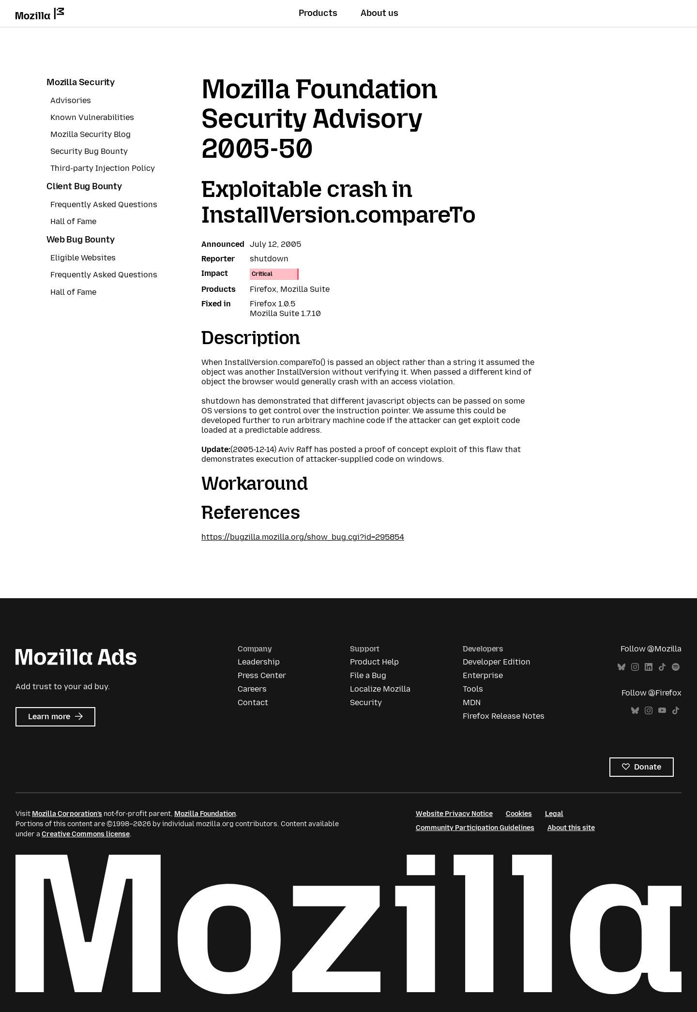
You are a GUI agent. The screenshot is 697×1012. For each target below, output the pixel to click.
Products (318, 13)
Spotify (676, 667)
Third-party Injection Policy (102, 168)
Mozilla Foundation (205, 814)
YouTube (662, 711)
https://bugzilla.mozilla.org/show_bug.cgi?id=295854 (302, 537)
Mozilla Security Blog (90, 134)
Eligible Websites (83, 257)
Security (366, 702)
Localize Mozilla (380, 689)
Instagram (635, 667)
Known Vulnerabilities (92, 117)
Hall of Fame (73, 221)
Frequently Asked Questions (103, 204)
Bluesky (621, 667)
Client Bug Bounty (84, 186)
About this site (571, 828)
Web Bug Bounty (80, 239)
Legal (554, 814)
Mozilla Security (80, 82)
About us (379, 13)
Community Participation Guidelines (475, 828)
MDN (472, 702)
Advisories (70, 100)
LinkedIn (648, 667)
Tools (473, 689)
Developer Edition (496, 661)
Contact (253, 702)
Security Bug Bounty (89, 151)
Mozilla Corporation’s (67, 814)
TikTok (662, 667)
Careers (252, 689)
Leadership (259, 661)
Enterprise (483, 675)
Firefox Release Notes (504, 716)
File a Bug (368, 675)
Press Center (262, 675)
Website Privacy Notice (454, 814)
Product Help (374, 661)
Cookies (519, 814)
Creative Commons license (86, 834)
